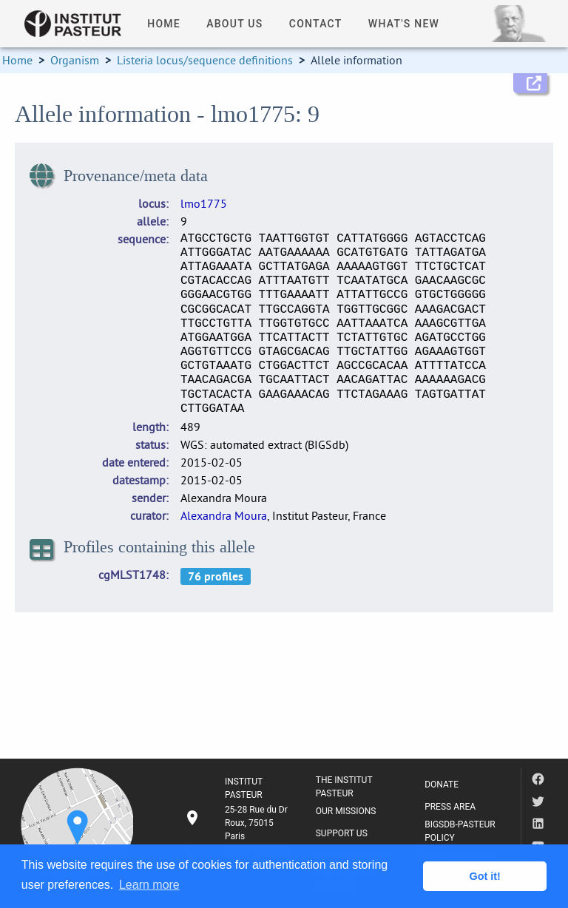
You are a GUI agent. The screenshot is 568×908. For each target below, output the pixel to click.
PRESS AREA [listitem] (450, 807)
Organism (74, 59)
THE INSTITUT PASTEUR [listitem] (344, 787)
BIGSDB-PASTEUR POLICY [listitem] (460, 831)
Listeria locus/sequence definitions (205, 59)
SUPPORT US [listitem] (342, 833)
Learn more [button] (149, 884)
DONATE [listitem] (442, 784)
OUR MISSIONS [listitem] (346, 811)
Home (17, 59)
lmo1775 (203, 203)
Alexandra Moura (223, 515)
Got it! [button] (485, 876)
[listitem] (238, 823)
